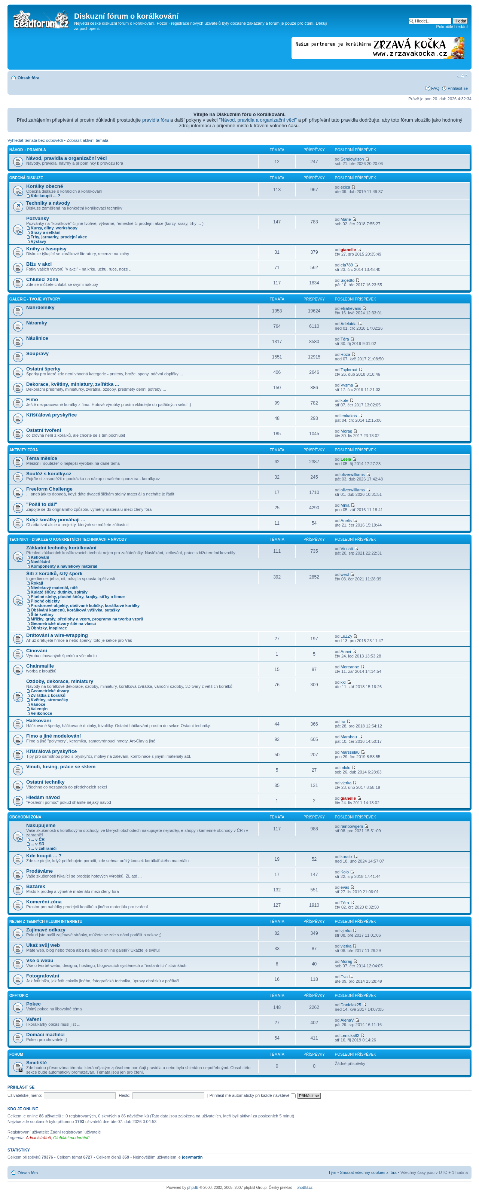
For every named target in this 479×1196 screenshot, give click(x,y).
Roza (345, 354)
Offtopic (18, 996)
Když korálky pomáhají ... (55, 519)
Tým (332, 1172)
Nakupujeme (40, 825)
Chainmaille (40, 666)
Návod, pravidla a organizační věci (66, 158)
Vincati (347, 548)
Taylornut (349, 369)
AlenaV (347, 1020)
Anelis (346, 520)
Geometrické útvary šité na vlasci (63, 623)
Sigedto (347, 280)
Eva (344, 976)
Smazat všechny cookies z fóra (368, 1172)
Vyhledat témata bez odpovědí (35, 140)
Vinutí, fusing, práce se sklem (60, 766)
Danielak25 (351, 1005)
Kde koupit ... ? (45, 195)
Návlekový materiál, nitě (54, 587)
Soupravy (37, 353)
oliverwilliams (353, 474)
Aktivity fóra (23, 450)
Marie (346, 219)
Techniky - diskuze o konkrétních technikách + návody (68, 539)
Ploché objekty (45, 601)
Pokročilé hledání (452, 26)
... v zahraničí (44, 848)
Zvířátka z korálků (48, 695)
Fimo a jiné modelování (53, 736)
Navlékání (40, 561)
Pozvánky (37, 218)
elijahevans (351, 308)
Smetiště (36, 1062)
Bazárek (35, 886)
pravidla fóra (155, 120)
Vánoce (38, 704)
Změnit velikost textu (462, 76)
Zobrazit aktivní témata (87, 140)
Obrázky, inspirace (49, 628)
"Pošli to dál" (41, 504)
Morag (346, 431)
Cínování (36, 650)
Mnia (345, 505)
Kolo (345, 872)
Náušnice (37, 338)
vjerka (346, 783)
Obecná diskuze (26, 178)
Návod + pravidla (27, 150)
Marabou (349, 737)
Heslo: (124, 1095)
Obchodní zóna (25, 817)
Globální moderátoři (71, 1137)
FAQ (435, 88)
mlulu (345, 767)
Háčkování (38, 720)
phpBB (192, 1188)
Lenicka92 (350, 1035)
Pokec (33, 1004)
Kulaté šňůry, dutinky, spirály (59, 592)
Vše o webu (40, 960)
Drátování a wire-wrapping (57, 635)
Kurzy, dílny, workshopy (54, 228)
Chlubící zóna (42, 279)
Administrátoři (38, 1137)
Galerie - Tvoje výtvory (34, 299)
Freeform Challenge (49, 489)
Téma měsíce (41, 458)
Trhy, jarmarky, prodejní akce (59, 237)
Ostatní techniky (45, 782)
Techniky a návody (48, 203)
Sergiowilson (352, 159)
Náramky (36, 323)
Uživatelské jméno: (24, 1095)
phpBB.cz (304, 1188)
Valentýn (39, 709)
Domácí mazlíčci (45, 1034)
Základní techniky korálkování (61, 547)
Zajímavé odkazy (45, 930)
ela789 (347, 265)
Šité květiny (42, 614)
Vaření (33, 1019)
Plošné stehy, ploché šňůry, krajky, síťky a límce (78, 596)
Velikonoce (41, 713)
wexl (345, 574)
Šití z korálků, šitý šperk (54, 573)
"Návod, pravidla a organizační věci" (258, 120)
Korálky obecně (44, 186)
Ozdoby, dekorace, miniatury (59, 681)
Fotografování (42, 976)
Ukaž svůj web (43, 945)
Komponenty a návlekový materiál (64, 566)
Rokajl (37, 583)
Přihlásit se (458, 88)
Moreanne (350, 667)
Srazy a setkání (46, 232)
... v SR (38, 844)
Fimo (32, 399)
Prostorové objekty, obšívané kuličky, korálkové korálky (85, 605)
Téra (345, 339)
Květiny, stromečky (49, 700)
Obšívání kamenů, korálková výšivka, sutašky (75, 610)
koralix (347, 856)
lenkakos (349, 416)
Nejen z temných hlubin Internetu (45, 921)
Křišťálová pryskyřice (51, 415)
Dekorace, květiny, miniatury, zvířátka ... (72, 384)
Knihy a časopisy (46, 248)
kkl (343, 682)
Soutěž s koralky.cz (48, 473)
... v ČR (38, 839)
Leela (346, 459)
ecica (345, 187)
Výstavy (38, 241)
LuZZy (346, 636)
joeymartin (192, 1157)
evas (345, 887)
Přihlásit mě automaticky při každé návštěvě (253, 1095)
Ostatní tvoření (43, 430)
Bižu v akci (39, 264)
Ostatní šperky (43, 369)
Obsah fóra (28, 78)
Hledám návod (43, 797)
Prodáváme (39, 871)
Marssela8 (350, 752)
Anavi (346, 651)
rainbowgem (352, 826)
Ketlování (40, 557)
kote (344, 400)
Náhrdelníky (40, 307)
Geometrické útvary (50, 691)
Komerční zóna (44, 901)
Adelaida (349, 323)
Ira (343, 721)
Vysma (347, 385)
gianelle (348, 249)
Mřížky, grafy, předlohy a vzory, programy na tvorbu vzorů (87, 619)
